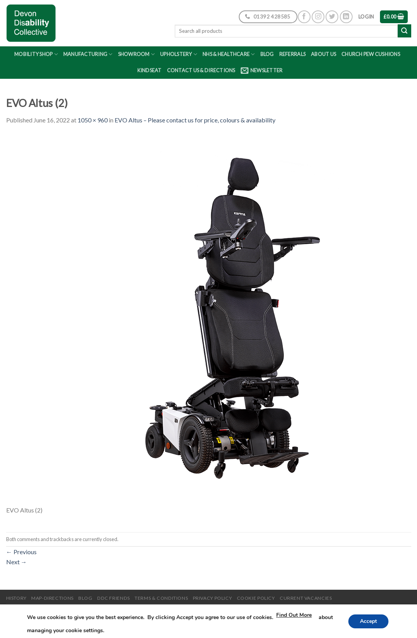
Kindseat (149, 70)
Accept (368, 621)
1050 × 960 (93, 120)
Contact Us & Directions (201, 70)
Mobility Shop (36, 54)
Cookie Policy (256, 598)
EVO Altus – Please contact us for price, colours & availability (195, 120)
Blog (267, 54)
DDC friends (113, 598)
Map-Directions (52, 598)
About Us (323, 54)
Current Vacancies (306, 598)
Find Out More (307, 615)
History (16, 598)
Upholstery (178, 54)
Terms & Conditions (161, 598)
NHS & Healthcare (229, 54)
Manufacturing (88, 54)
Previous (21, 551)
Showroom (136, 54)
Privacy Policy (212, 598)
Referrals (292, 54)
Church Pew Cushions (370, 54)
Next (16, 561)
